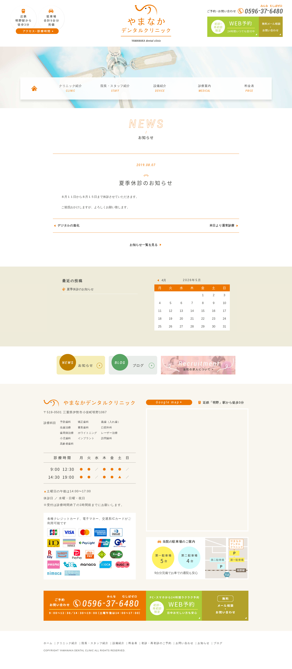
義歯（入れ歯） (110, 422)
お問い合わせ (184, 643)
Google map (167, 402)
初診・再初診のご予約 (156, 643)
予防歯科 (65, 422)
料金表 (249, 88)
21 (192, 318)
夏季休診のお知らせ (80, 289)
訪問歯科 (106, 438)
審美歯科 (83, 427)
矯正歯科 (83, 422)
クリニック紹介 (70, 88)
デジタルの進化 (69, 225)
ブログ (218, 643)
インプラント (86, 438)
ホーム (48, 643)
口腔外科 (106, 427)
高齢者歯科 (67, 443)
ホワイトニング (87, 432)
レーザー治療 (109, 432)
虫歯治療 (65, 427)
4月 (164, 280)
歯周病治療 (67, 432)
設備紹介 (160, 88)
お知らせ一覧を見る (144, 244)
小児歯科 (65, 438)
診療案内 (204, 88)
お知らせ (204, 643)
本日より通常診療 (222, 225)
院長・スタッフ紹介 (115, 88)
